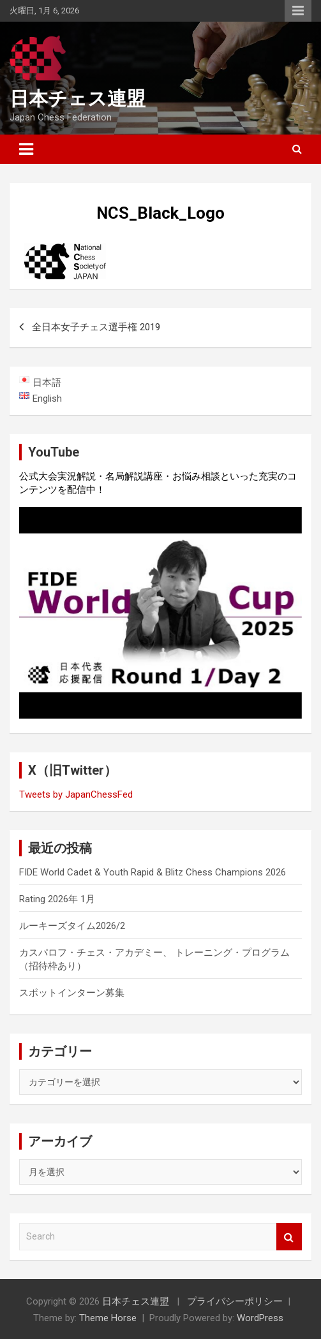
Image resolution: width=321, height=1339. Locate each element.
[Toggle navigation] (26, 149)
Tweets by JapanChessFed (76, 794)
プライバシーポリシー (235, 1301)
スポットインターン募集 (71, 993)
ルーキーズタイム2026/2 (72, 926)
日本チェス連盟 (78, 98)
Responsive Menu (298, 11)
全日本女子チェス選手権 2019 (96, 327)
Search (289, 1236)
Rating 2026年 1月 (57, 899)
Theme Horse (108, 1318)
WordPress (260, 1318)
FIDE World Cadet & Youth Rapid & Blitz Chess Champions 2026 (152, 872)
